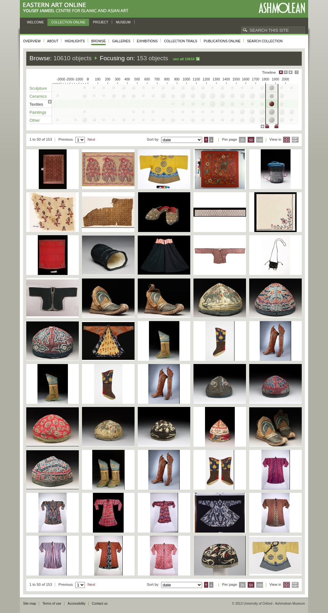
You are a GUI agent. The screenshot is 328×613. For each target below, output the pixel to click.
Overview (32, 41)
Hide (290, 72)
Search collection (265, 41)
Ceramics (38, 96)
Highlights (75, 41)
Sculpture (38, 88)
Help (297, 72)
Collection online (68, 22)
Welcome (35, 22)
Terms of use (51, 603)
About (52, 41)
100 (259, 140)
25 (242, 140)
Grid (286, 140)
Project (100, 22)
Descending (211, 140)
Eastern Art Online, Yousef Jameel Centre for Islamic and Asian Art (77, 8)
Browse (98, 41)
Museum (123, 22)
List (295, 140)
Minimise (286, 72)
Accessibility (77, 603)
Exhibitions (147, 41)
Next (91, 139)
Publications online (222, 41)
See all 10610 (183, 59)
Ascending (206, 140)
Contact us (100, 603)
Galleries (121, 41)
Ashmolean (281, 8)
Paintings (37, 112)
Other (34, 120)
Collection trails (180, 41)
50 (251, 140)
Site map (29, 603)
